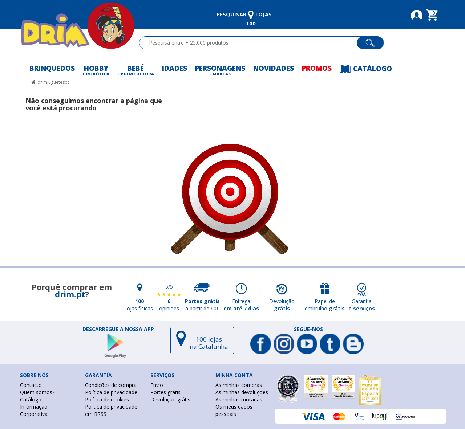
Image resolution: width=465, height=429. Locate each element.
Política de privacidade (111, 392)
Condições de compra (111, 384)
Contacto (31, 384)
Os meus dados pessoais (233, 410)
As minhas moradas (238, 399)
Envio (156, 384)
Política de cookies (107, 399)
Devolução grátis (170, 399)
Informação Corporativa (34, 410)
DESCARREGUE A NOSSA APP (118, 329)
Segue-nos (308, 329)
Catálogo (30, 399)
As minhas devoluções (241, 392)
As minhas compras (238, 384)
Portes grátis (165, 392)
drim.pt (70, 294)
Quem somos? (37, 392)
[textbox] (251, 43)
